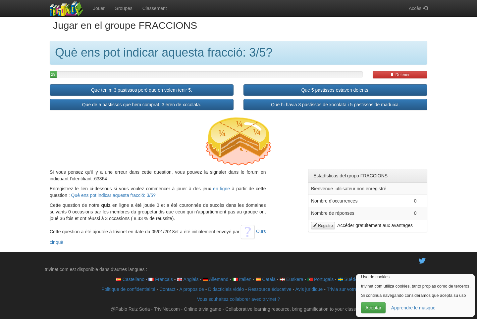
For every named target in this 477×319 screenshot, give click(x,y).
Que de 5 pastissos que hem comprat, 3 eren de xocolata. (141, 104)
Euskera (291, 279)
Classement (154, 8)
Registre (323, 225)
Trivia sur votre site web (351, 289)
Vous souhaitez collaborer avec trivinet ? (238, 299)
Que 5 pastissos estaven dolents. (335, 90)
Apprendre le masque (413, 307)
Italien (242, 279)
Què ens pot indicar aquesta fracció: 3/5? (113, 195)
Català (266, 279)
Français (160, 279)
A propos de (191, 289)
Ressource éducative (270, 289)
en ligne (221, 188)
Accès (418, 8)
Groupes (123, 8)
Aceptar (373, 307)
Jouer (99, 8)
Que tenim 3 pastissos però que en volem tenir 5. (141, 90)
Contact (167, 289)
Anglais (187, 279)
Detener (399, 74)
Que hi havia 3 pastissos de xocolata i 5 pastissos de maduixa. (335, 104)
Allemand (215, 279)
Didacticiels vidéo (226, 289)
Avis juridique (309, 289)
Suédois (349, 279)
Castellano (130, 279)
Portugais (320, 279)
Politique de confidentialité (128, 289)
